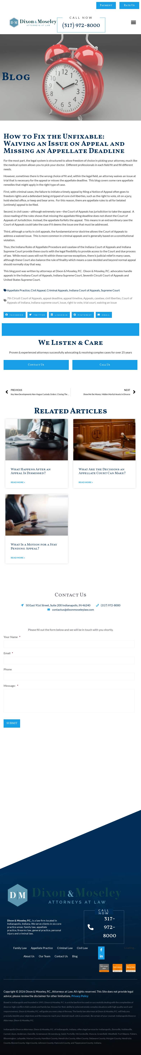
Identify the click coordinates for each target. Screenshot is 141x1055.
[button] (133, 23)
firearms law (24, 929)
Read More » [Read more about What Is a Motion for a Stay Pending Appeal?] (18, 557)
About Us (29, 955)
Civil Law (82, 946)
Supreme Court (110, 290)
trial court (90, 302)
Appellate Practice (18, 290)
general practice (41, 929)
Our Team (44, 955)
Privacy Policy (79, 995)
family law (30, 926)
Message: (11, 682)
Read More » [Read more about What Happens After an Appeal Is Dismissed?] (18, 482)
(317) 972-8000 (81, 25)
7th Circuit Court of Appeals (24, 298)
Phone (8, 667)
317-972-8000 (110, 926)
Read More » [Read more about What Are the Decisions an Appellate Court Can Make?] (86, 482)
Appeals (88, 298)
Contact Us (61, 955)
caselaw (99, 298)
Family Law (20, 946)
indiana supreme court (45, 302)
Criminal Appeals (57, 290)
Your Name (12, 637)
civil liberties (113, 298)
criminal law (26, 932)
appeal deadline (52, 298)
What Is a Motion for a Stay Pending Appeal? (34, 546)
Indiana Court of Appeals (84, 290)
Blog (75, 955)
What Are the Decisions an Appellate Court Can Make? (102, 471)
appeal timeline (72, 298)
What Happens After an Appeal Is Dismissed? (31, 471)
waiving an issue (107, 302)
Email (8, 652)
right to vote (74, 302)
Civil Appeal (38, 290)
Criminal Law (65, 946)
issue (63, 302)
